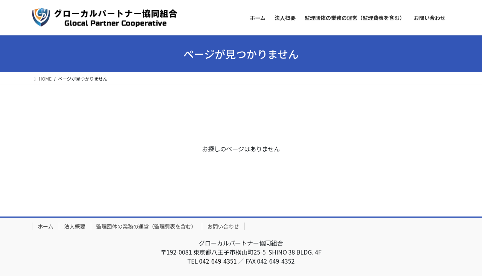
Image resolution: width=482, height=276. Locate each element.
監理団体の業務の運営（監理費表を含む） (146, 226)
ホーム (45, 226)
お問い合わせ (223, 226)
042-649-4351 (218, 260)
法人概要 (74, 226)
